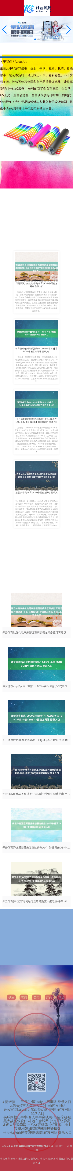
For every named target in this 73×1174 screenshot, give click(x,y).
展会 (62, 1047)
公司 (37, 1047)
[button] (68, 29)
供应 (11, 1047)
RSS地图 (58, 1146)
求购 (24, 1047)
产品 (49, 1047)
